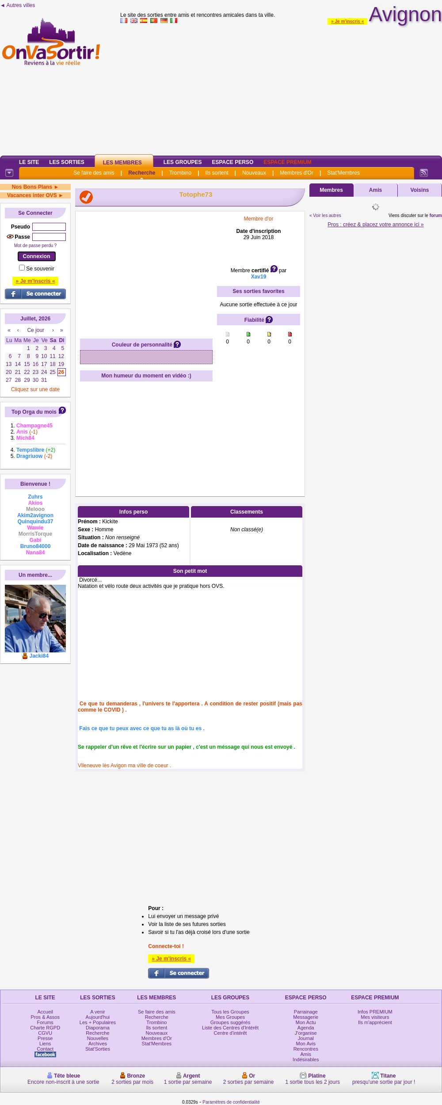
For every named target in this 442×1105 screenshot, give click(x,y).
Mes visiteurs (375, 1017)
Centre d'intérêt (230, 1033)
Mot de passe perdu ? (35, 245)
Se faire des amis (93, 173)
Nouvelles (97, 1038)
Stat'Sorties (97, 1049)
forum (436, 215)
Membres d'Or (296, 173)
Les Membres (122, 163)
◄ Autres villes (17, 5)
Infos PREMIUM (375, 1011)
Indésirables (306, 1059)
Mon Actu (306, 1022)
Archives (97, 1043)
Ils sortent (216, 173)
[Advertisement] (281, 88)
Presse (45, 1038)
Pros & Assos (44, 1017)
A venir (97, 1011)
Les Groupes (183, 162)
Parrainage (306, 1011)
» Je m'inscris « (347, 21)
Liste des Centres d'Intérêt (230, 1027)
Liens (45, 1043)
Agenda (305, 1027)
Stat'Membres (343, 173)
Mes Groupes (230, 1017)
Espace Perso (232, 162)
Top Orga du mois (34, 412)
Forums (45, 1022)
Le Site (29, 162)
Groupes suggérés (230, 1022)
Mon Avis (306, 1043)
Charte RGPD (45, 1027)
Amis (375, 190)
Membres (331, 190)
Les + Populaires (98, 1022)
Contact (45, 1049)
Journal (306, 1038)
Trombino (180, 173)
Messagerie (305, 1017)
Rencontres (305, 1049)
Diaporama (98, 1027)
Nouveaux (254, 173)
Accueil (45, 1011)
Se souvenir (40, 269)
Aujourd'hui (98, 1017)
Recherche (141, 173)
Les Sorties (66, 162)
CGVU (45, 1033)
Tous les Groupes (230, 1011)
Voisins (420, 190)
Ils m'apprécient (375, 1022)
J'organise (306, 1033)
